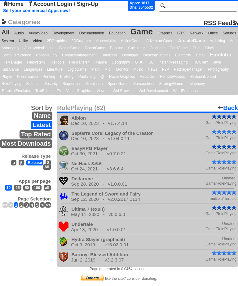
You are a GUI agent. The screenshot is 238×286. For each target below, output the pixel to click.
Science (33, 83)
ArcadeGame (191, 40)
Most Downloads (26, 143)
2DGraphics (57, 41)
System (8, 41)
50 (27, 188)
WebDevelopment (153, 91)
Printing (49, 76)
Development (63, 33)
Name (42, 115)
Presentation (27, 76)
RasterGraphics (122, 76)
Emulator (220, 54)
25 (17, 188)
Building (116, 48)
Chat (197, 48)
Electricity (183, 55)
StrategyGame (171, 83)
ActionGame (131, 41)
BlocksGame (69, 48)
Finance (100, 62)
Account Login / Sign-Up (63, 4)
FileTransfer (79, 62)
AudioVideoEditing (39, 48)
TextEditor (43, 91)
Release (35, 163)
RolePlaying (11, 83)
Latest (42, 124)
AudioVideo (38, 33)
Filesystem (36, 62)
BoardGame (95, 48)
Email (200, 55)
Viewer (102, 91)
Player (7, 76)
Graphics (164, 33)
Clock (210, 48)
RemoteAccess (172, 76)
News (152, 69)
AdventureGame (159, 41)
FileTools (57, 62)
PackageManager (188, 69)
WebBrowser (123, 91)
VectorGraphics (79, 91)
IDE (151, 62)
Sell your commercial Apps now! (36, 10)
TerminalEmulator (16, 91)
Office (213, 33)
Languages (33, 69)
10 (9, 188)
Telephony (196, 83)
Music (138, 69)
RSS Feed (218, 23)
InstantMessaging (172, 62)
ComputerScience (16, 55)
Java (217, 62)
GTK (181, 33)
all (47, 188)
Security (51, 83)
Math (95, 69)
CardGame (179, 48)
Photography (218, 69)
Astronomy (10, 48)
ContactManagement (79, 55)
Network (196, 33)
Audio (19, 33)
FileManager (12, 62)
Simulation (94, 83)
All (6, 32)
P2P (165, 69)
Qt (102, 76)
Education (117, 33)
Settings (229, 33)
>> (48, 205)
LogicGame (77, 69)
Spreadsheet (143, 83)
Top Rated (36, 134)
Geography (121, 62)
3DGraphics (81, 41)
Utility (23, 41)
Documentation (91, 33)
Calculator (136, 48)
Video (37, 41)
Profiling (66, 76)
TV (59, 91)
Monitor (122, 69)
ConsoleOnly (46, 55)
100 (37, 188)
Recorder (147, 76)
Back (228, 107)
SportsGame (118, 83)
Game (141, 31)
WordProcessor (185, 91)
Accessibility (106, 41)
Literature (55, 69)
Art (232, 41)
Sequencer (72, 83)
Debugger (130, 55)
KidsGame (10, 69)
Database (109, 55)
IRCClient (200, 62)
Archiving (217, 41)
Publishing (86, 76)
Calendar (157, 48)
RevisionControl (203, 76)
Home (13, 4)
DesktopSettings (156, 55)
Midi (107, 69)
